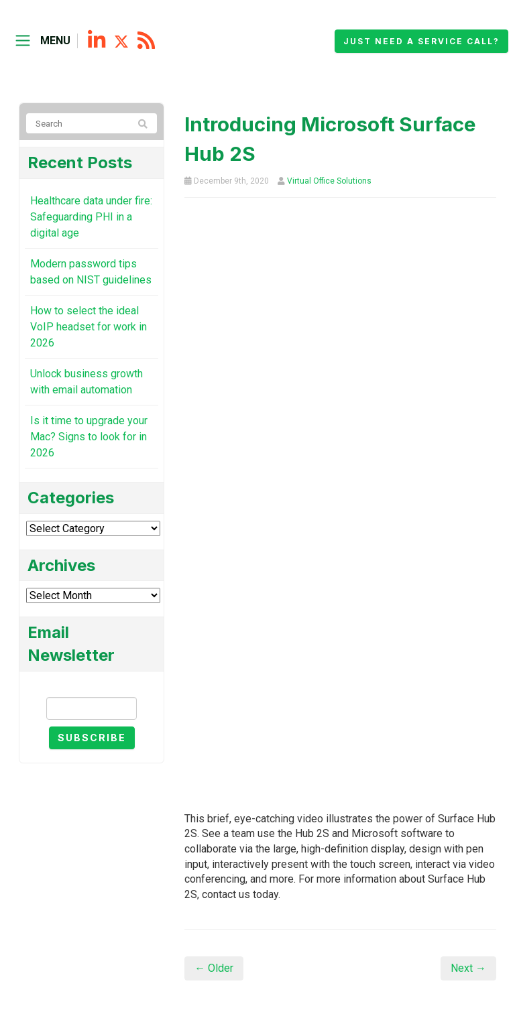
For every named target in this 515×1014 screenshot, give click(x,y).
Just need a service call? (421, 41)
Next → (468, 968)
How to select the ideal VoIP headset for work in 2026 (88, 326)
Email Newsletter (92, 685)
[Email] (91, 708)
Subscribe (92, 737)
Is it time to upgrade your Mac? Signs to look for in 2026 (89, 436)
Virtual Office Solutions (329, 181)
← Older (213, 968)
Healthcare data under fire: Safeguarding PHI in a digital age (91, 216)
